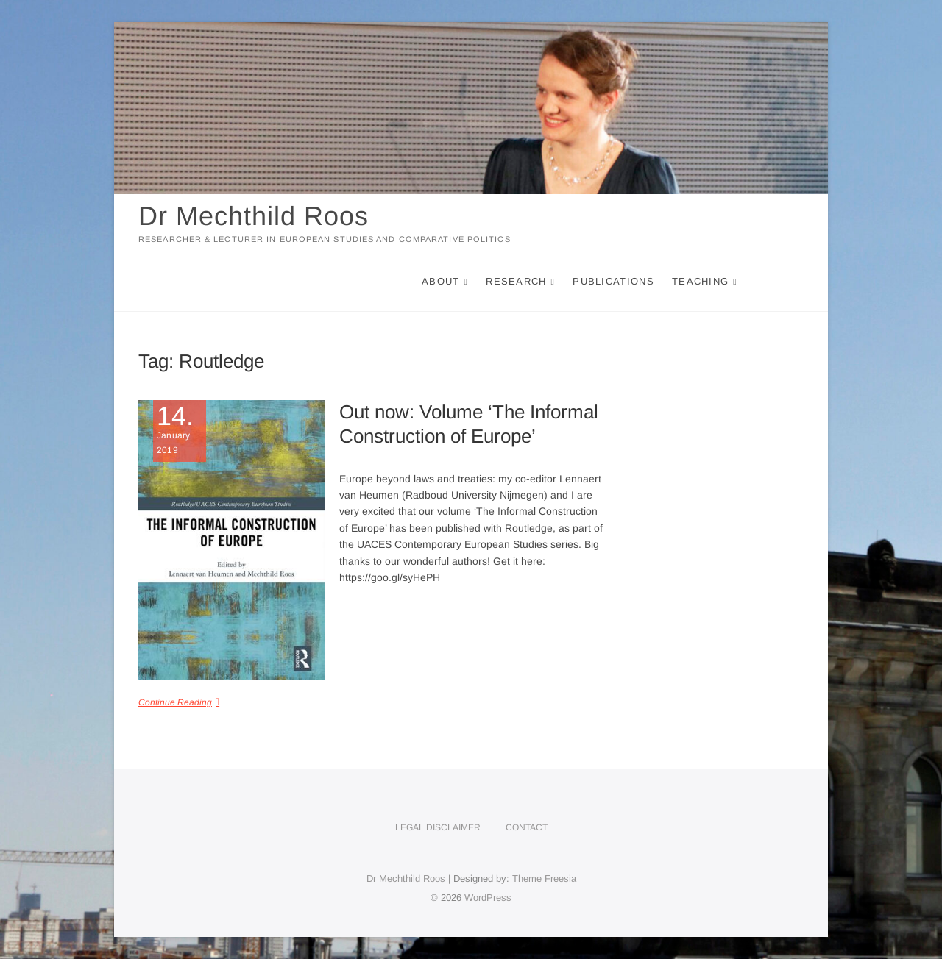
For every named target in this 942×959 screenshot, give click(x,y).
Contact (527, 827)
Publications (613, 281)
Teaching (700, 281)
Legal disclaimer (438, 827)
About (441, 281)
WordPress (487, 897)
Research (516, 281)
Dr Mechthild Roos (253, 216)
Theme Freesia (544, 878)
